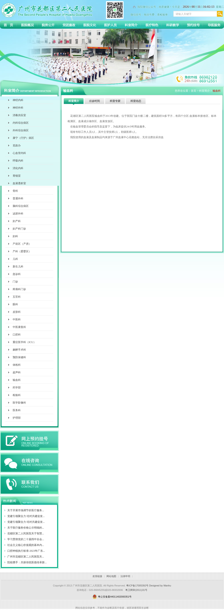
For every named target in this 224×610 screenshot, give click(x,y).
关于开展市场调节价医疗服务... (25, 510)
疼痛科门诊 (19, 289)
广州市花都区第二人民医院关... (25, 556)
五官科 (17, 296)
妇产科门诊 (19, 228)
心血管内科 (19, 153)
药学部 (17, 387)
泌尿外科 (18, 213)
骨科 (15, 190)
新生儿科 (18, 266)
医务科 (17, 410)
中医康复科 (19, 327)
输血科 (17, 380)
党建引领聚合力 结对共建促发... (26, 516)
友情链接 (97, 576)
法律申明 (125, 576)
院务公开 (48, 24)
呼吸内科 (18, 160)
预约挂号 (192, 24)
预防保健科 (19, 357)
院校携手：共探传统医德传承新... (27, 562)
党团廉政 (68, 24)
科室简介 (130, 24)
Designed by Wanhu (160, 585)
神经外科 (18, 107)
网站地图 (111, 576)
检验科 (17, 395)
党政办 (17, 145)
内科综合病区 (21, 122)
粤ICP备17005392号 (137, 585)
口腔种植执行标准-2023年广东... (26, 550)
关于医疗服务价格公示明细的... (25, 527)
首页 (193, 90)
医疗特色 (151, 24)
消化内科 (18, 168)
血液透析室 (19, 183)
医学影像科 (19, 402)
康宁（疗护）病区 (23, 137)
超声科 (17, 372)
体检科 (17, 364)
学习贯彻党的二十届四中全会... (25, 539)
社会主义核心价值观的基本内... (25, 545)
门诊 (15, 281)
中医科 (17, 319)
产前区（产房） (22, 243)
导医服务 (213, 24)
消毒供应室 (19, 115)
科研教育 (172, 24)
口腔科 (17, 334)
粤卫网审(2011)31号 (136, 590)
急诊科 (17, 274)
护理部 (17, 417)
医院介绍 (27, 24)
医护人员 (110, 24)
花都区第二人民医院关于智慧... (25, 533)
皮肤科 (17, 311)
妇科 (15, 236)
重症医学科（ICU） (24, 342)
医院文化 (89, 24)
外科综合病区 (21, 130)
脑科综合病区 (21, 206)
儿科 (15, 259)
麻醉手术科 (19, 349)
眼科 (15, 304)
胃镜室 (17, 175)
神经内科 (18, 100)
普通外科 (18, 198)
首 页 (8, 24)
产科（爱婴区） (22, 251)
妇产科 (17, 221)
